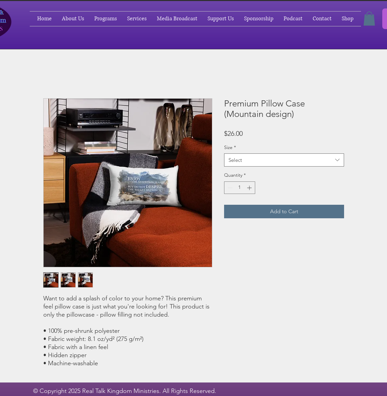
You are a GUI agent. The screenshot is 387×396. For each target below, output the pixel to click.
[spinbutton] (240, 188)
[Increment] (250, 188)
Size (230, 147)
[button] (369, 18)
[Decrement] (229, 188)
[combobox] (284, 160)
